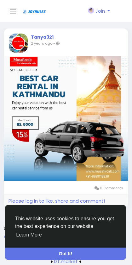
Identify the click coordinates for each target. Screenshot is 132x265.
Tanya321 (42, 37)
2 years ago (41, 43)
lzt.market (66, 261)
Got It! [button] (65, 253)
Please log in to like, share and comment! (57, 201)
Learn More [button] (29, 234)
